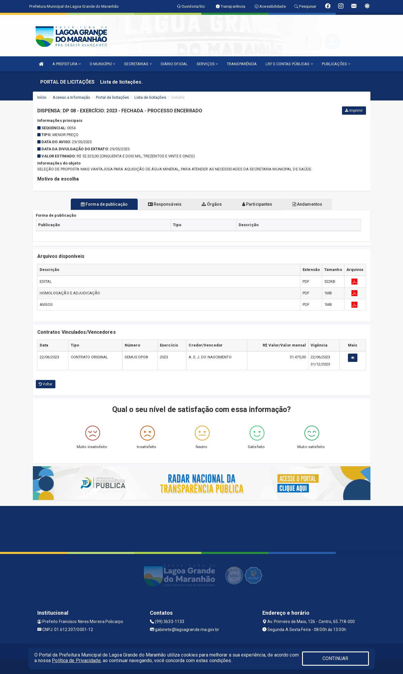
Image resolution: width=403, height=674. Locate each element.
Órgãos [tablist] (212, 204)
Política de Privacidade (76, 660)
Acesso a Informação (71, 97)
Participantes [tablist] (262, 204)
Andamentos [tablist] (316, 204)
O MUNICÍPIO (102, 64)
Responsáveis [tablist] (160, 204)
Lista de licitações (150, 97)
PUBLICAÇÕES (336, 64)
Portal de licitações (112, 97)
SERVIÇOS (207, 64)
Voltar (46, 384)
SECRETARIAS (138, 64)
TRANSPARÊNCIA (242, 64)
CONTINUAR (335, 658)
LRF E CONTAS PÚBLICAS (289, 64)
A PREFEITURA (66, 64)
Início (42, 97)
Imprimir (354, 110)
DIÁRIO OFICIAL (174, 64)
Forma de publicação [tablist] (95, 204)
